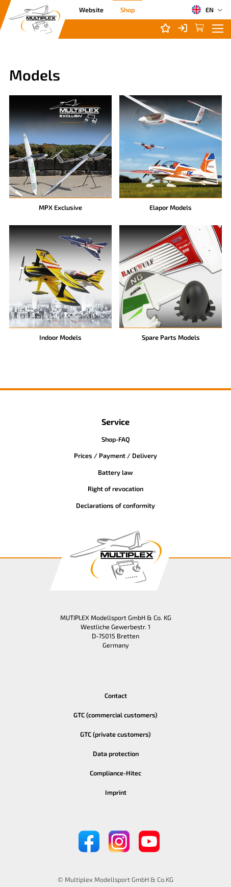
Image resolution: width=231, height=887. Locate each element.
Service (115, 421)
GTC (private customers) (115, 734)
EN (202, 10)
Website (91, 10)
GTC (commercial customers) (115, 715)
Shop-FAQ (115, 439)
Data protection (116, 753)
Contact (116, 695)
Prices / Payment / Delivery (115, 455)
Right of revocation (115, 489)
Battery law (115, 472)
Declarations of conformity (115, 505)
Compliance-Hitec (115, 773)
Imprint (115, 792)
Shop (127, 10)
